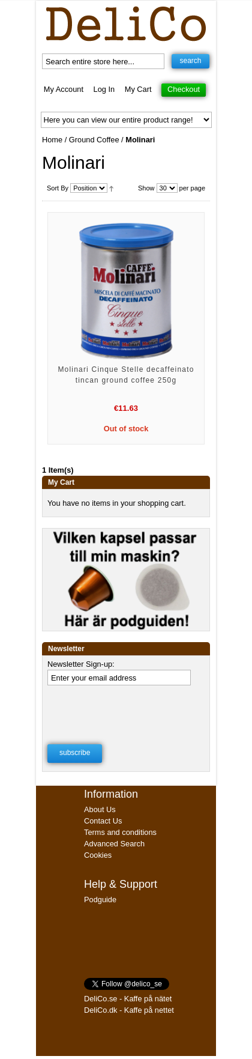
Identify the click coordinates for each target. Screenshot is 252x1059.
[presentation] (124, 711)
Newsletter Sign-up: (81, 664)
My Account (63, 89)
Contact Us (103, 820)
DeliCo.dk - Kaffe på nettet (129, 1010)
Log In (104, 89)
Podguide (100, 899)
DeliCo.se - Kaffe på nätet (128, 998)
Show (146, 188)
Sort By (57, 188)
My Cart (138, 89)
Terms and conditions (120, 832)
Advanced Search (114, 843)
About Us (100, 809)
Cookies (98, 855)
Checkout (183, 89)
